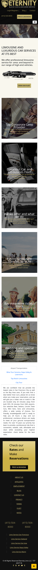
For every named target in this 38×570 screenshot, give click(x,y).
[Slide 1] (17, 34)
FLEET (19, 508)
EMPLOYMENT (19, 486)
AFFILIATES (19, 482)
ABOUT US (19, 477)
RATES (19, 513)
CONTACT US (19, 495)
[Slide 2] (19, 34)
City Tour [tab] (19, 382)
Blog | (24, 10)
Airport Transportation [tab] (19, 368)
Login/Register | (13, 10)
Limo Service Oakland (19, 539)
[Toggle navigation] (35, 22)
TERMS (19, 504)
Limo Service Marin (19, 552)
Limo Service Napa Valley (19, 547)
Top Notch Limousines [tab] (19, 378)
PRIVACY (19, 499)
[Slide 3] (20, 34)
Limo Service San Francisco (19, 535)
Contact (32, 10)
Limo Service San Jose (19, 543)
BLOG (19, 491)
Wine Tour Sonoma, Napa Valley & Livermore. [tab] (19, 373)
